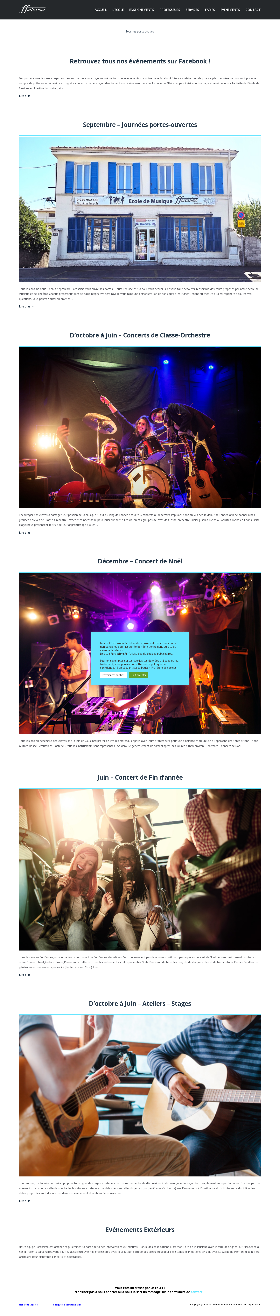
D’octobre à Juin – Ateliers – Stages (140, 1003)
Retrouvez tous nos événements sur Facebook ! (140, 61)
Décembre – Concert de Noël (140, 561)
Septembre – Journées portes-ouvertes (140, 124)
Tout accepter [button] (138, 675)
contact (197, 1292)
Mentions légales (35, 1304)
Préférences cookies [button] (113, 675)
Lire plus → (26, 96)
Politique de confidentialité (67, 1304)
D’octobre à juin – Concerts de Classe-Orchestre (140, 335)
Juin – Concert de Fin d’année (140, 777)
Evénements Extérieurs (140, 1229)
